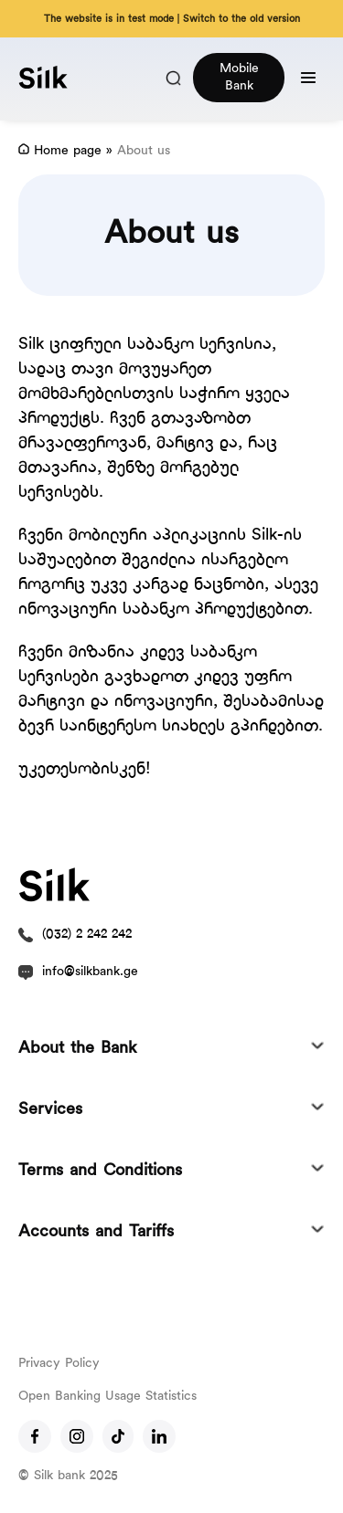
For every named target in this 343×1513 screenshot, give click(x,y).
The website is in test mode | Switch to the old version (172, 19)
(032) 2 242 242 (87, 934)
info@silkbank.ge (90, 972)
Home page (68, 151)
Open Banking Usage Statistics (107, 1396)
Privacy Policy (59, 1363)
